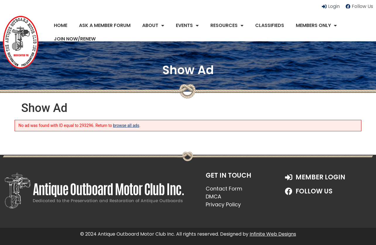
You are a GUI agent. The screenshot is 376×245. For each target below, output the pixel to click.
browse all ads (126, 125)
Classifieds (269, 25)
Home (60, 25)
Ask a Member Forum (105, 25)
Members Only (316, 25)
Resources (226, 25)
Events (187, 25)
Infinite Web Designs (273, 234)
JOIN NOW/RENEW (75, 38)
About (153, 25)
